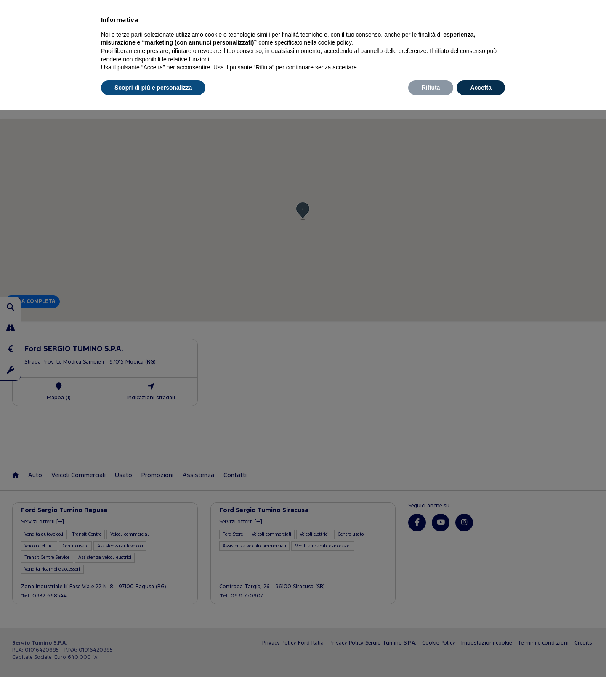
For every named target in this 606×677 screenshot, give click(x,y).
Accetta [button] (481, 87)
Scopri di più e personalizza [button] (153, 87)
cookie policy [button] (334, 42)
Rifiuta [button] (431, 87)
